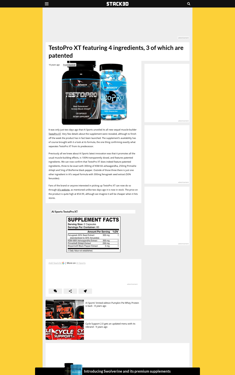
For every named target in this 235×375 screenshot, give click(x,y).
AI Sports (81, 262)
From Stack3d (69, 64)
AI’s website (63, 189)
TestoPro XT (55, 133)
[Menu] (47, 3)
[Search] (188, 3)
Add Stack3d (55, 262)
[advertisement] (24, 66)
